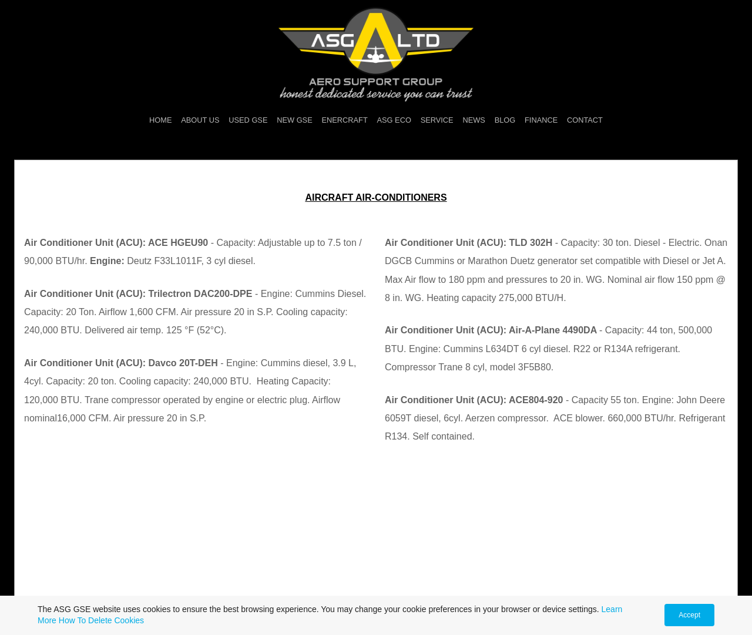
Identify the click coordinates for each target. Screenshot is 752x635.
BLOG (505, 120)
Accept (689, 615)
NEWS (473, 120)
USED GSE (248, 120)
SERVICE (437, 120)
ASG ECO (394, 120)
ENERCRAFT (345, 120)
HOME (160, 120)
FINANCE (541, 120)
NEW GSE (294, 120)
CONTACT (585, 120)
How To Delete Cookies (101, 620)
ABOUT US (200, 120)
